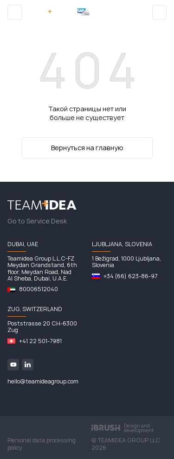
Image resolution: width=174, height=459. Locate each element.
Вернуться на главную (87, 147)
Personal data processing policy (41, 444)
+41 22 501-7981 (40, 341)
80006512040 (38, 289)
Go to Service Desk (37, 221)
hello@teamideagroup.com (42, 381)
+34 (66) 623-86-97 (130, 276)
